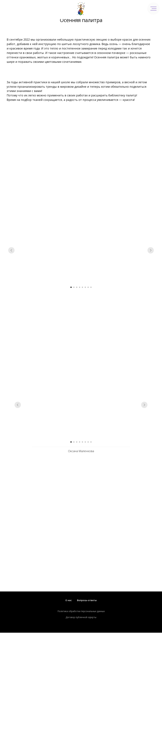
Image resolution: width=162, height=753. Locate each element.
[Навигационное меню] (153, 8)
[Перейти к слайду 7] (88, 287)
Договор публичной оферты (81, 617)
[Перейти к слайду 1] (71, 287)
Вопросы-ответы (87, 600)
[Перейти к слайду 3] (76, 287)
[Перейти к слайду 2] (74, 287)
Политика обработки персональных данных (81, 611)
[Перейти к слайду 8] (91, 287)
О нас (68, 600)
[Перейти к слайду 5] (82, 287)
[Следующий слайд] (150, 250)
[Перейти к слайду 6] (85, 287)
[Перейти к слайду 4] (79, 287)
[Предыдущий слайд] (11, 250)
